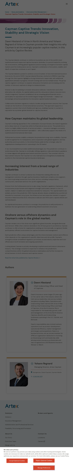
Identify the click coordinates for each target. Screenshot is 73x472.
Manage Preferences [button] (44, 468)
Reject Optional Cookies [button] (44, 460)
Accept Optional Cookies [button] (17, 461)
